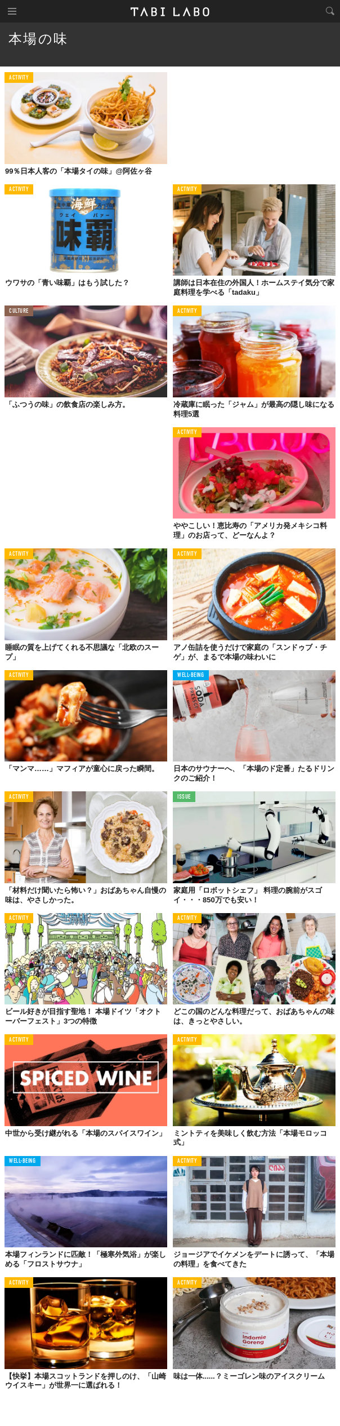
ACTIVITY (19, 78)
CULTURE (19, 311)
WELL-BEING (190, 675)
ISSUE (184, 797)
